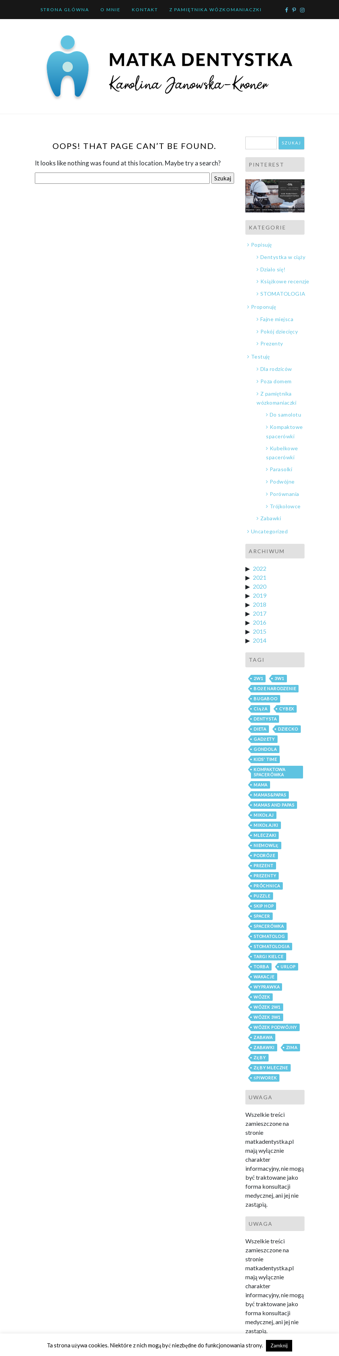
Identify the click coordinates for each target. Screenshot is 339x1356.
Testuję (260, 356)
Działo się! (273, 269)
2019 (259, 595)
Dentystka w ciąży (283, 257)
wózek (262, 996)
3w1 (279, 678)
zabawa (263, 1037)
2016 (259, 622)
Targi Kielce (269, 956)
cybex (286, 708)
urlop (288, 966)
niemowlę (266, 845)
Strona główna (64, 9)
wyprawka (266, 986)
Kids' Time (265, 759)
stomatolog (269, 936)
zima (291, 1047)
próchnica (267, 885)
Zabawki (270, 518)
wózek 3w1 (267, 1017)
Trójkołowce (285, 506)
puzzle (262, 895)
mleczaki (265, 835)
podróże (264, 855)
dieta (260, 728)
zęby (260, 1057)
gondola (265, 749)
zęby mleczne (271, 1067)
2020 (259, 586)
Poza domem (276, 381)
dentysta (265, 718)
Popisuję (261, 244)
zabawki (264, 1047)
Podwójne (282, 481)
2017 (259, 613)
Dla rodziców (276, 369)
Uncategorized (269, 531)
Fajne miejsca (277, 319)
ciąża (260, 708)
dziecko (288, 728)
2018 (259, 604)
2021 (259, 577)
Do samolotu (286, 414)
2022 (259, 568)
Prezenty (271, 343)
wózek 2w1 (267, 1007)
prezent (263, 865)
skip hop (263, 906)
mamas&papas (270, 794)
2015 (259, 631)
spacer (262, 916)
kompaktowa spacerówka (269, 772)
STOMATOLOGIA (283, 293)
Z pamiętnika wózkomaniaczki (215, 9)
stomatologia (272, 946)
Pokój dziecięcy (279, 331)
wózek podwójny (275, 1027)
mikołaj (264, 815)
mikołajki (266, 825)
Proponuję (263, 307)
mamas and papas (274, 804)
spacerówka (269, 926)
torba (261, 966)
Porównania (284, 494)
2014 (259, 640)
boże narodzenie (275, 688)
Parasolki (281, 469)
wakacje (264, 976)
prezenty (265, 875)
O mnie (110, 9)
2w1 (258, 678)
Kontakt (145, 9)
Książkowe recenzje (284, 281)
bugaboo (266, 698)
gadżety (264, 739)
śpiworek (265, 1077)
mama (260, 784)
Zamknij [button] (279, 1346)
